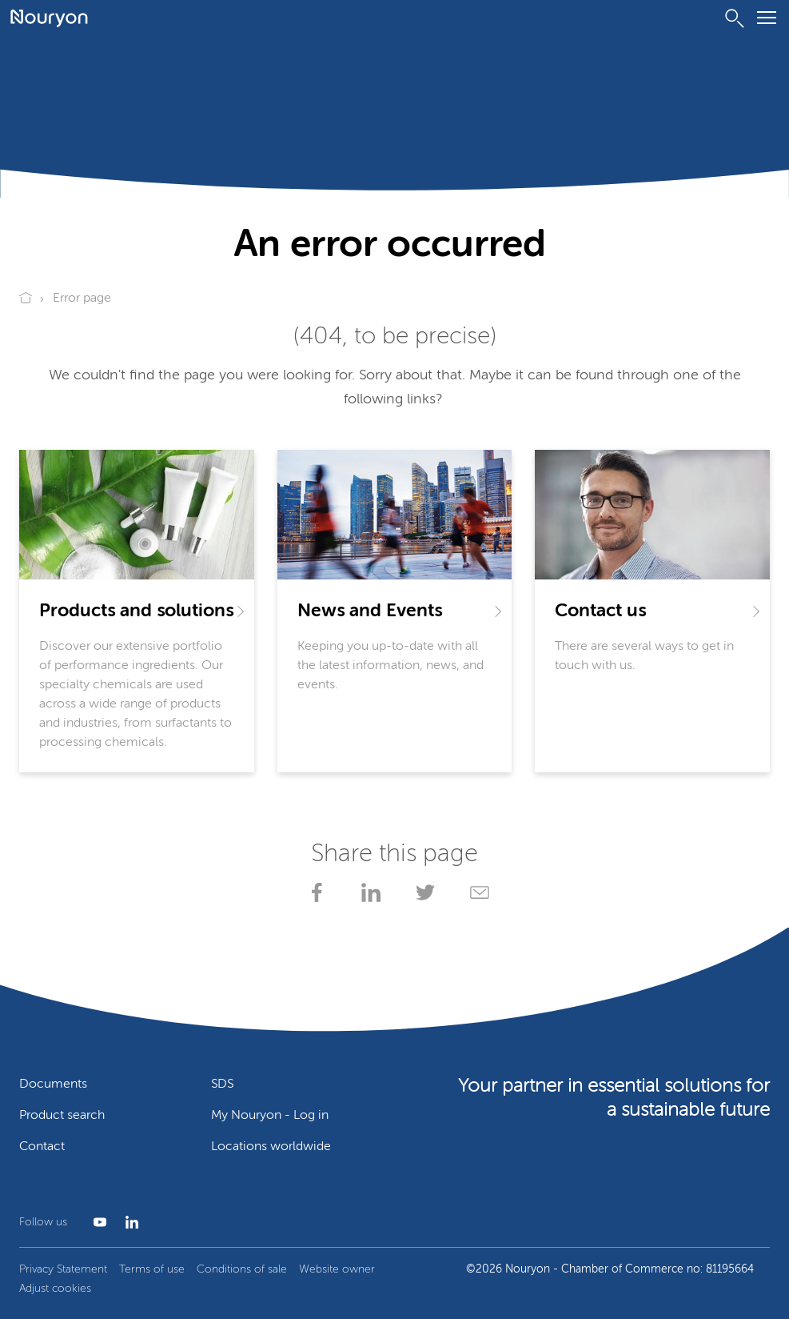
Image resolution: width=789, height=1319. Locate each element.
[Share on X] (422, 892)
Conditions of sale (242, 1269)
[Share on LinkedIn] (368, 892)
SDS (222, 1084)
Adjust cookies (55, 1288)
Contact (42, 1147)
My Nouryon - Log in (270, 1115)
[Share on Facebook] (313, 892)
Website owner (337, 1269)
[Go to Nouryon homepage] (49, 18)
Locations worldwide (271, 1147)
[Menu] (766, 20)
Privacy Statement (63, 1269)
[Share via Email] (476, 892)
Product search (62, 1115)
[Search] (734, 18)
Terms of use (152, 1269)
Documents (53, 1084)
